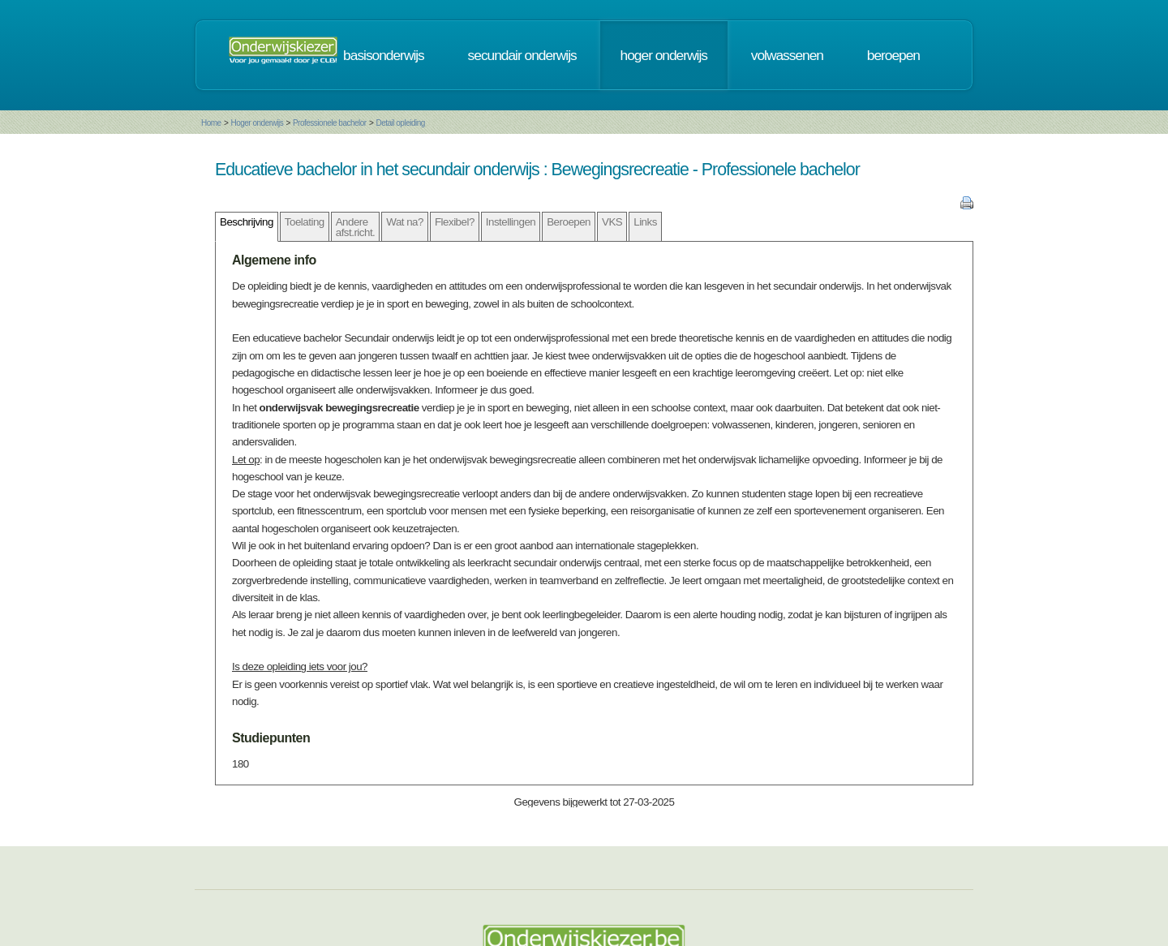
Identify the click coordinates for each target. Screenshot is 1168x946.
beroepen (893, 55)
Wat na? (404, 222)
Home (211, 122)
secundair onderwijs (522, 55)
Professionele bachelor (330, 122)
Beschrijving (246, 222)
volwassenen (787, 55)
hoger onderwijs (663, 55)
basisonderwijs (383, 55)
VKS (612, 222)
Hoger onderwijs (256, 122)
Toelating (304, 222)
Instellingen (510, 222)
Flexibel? (454, 222)
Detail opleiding (400, 122)
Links (645, 222)
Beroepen (568, 222)
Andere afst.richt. (356, 227)
